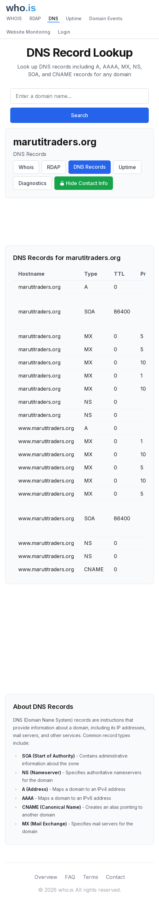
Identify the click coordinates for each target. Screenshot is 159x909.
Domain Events (106, 18)
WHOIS (14, 18)
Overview (46, 877)
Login (64, 32)
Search (79, 115)
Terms (90, 877)
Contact (115, 877)
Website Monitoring (28, 32)
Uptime (74, 18)
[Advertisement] (79, 222)
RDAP (35, 18)
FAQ (70, 877)
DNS (53, 18)
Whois (26, 167)
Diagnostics (32, 183)
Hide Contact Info (84, 183)
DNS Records (90, 167)
